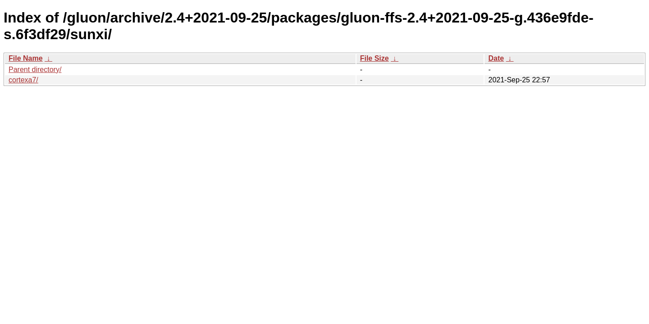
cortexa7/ (23, 80)
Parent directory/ (35, 69)
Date (496, 58)
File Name (26, 58)
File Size (374, 58)
